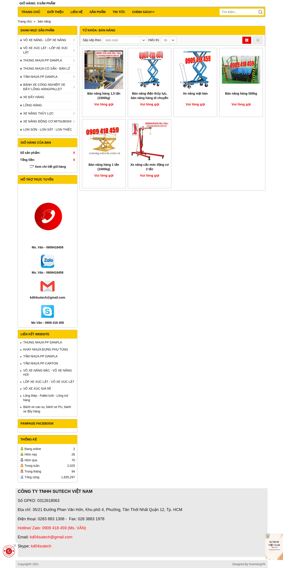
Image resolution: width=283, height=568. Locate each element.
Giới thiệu (55, 12)
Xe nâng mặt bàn (195, 93)
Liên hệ (76, 12)
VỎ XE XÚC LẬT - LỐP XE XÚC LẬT (45, 50)
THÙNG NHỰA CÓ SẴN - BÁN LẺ (46, 68)
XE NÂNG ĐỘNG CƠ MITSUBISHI (47, 121)
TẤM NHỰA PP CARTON (40, 363)
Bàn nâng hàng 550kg (241, 93)
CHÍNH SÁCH (143, 12)
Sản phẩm (97, 12)
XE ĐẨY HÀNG (33, 97)
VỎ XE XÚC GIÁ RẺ (37, 388)
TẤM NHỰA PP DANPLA (40, 76)
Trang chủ (30, 12)
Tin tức (119, 12)
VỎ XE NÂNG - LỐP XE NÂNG (44, 40)
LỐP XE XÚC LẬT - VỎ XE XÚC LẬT (48, 381)
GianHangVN (257, 564)
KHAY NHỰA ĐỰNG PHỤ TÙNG (45, 349)
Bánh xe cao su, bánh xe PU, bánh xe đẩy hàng (47, 409)
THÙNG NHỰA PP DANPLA (42, 60)
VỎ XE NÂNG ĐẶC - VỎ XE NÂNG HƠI (47, 373)
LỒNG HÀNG (32, 105)
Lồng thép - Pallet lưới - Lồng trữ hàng (45, 398)
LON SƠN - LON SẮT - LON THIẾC (47, 129)
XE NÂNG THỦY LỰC (38, 113)
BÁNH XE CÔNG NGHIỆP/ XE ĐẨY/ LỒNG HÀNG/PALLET (44, 87)
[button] (125, 40)
